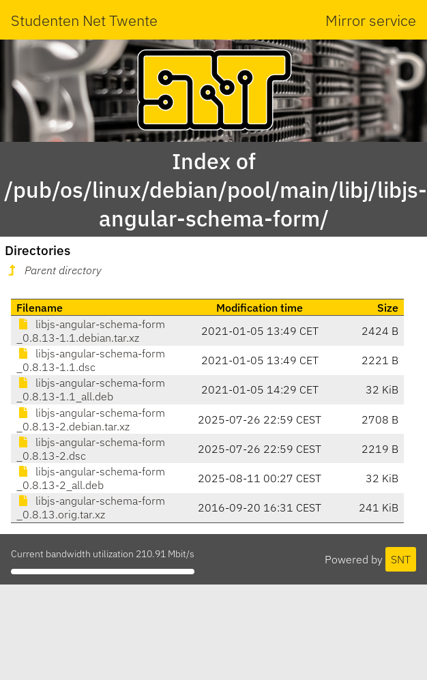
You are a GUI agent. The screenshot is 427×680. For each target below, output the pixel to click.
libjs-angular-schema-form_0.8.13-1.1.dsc (90, 360)
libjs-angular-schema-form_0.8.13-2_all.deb (90, 478)
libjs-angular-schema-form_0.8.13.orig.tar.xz (90, 507)
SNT (401, 559)
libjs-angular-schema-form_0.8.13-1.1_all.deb (90, 389)
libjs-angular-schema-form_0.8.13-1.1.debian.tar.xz (90, 330)
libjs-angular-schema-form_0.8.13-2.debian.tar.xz (90, 419)
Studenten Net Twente (84, 20)
